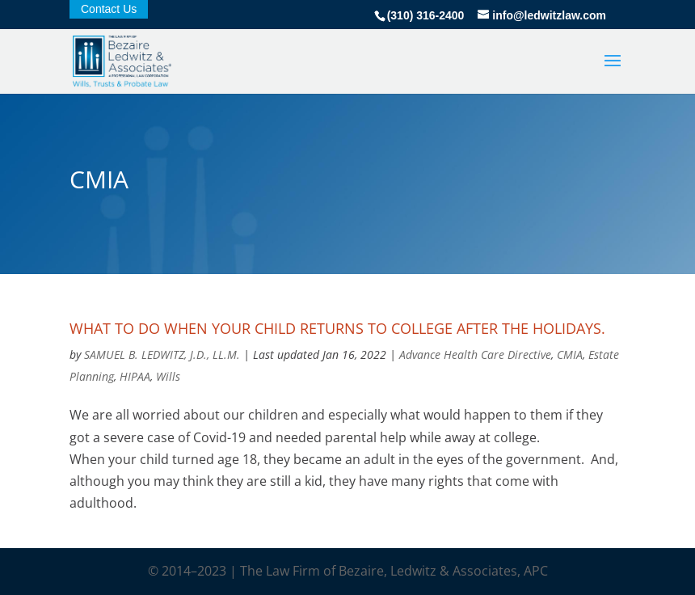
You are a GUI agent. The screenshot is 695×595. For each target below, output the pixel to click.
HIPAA (135, 376)
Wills (168, 376)
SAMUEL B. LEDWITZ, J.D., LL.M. (162, 354)
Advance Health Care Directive (475, 354)
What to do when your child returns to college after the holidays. (337, 328)
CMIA (570, 354)
